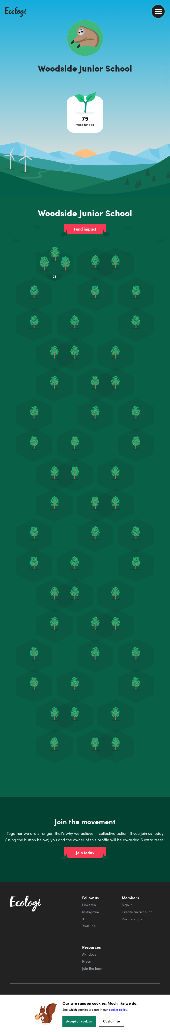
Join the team (92, 950)
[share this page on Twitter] (165, 72)
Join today (85, 834)
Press (86, 943)
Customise (111, 1021)
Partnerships (132, 901)
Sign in (127, 887)
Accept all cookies (79, 1021)
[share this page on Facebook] (165, 63)
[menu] (158, 11)
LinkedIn (89, 887)
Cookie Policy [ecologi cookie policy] (20, 991)
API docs (89, 936)
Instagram (90, 894)
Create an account (137, 894)
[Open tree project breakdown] (85, 114)
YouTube (89, 908)
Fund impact (85, 229)
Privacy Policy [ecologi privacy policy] (21, 984)
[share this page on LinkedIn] (165, 81)
